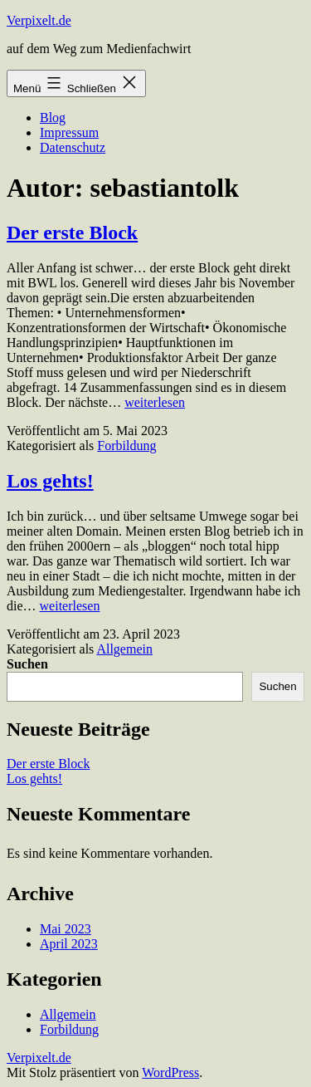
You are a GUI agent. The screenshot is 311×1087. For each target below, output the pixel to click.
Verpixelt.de (39, 20)
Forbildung (126, 445)
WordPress (170, 1072)
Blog (53, 117)
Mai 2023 (65, 929)
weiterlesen (154, 402)
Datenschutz (72, 147)
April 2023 (69, 944)
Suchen (27, 664)
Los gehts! (50, 481)
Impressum (69, 132)
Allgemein (124, 649)
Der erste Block (72, 232)
